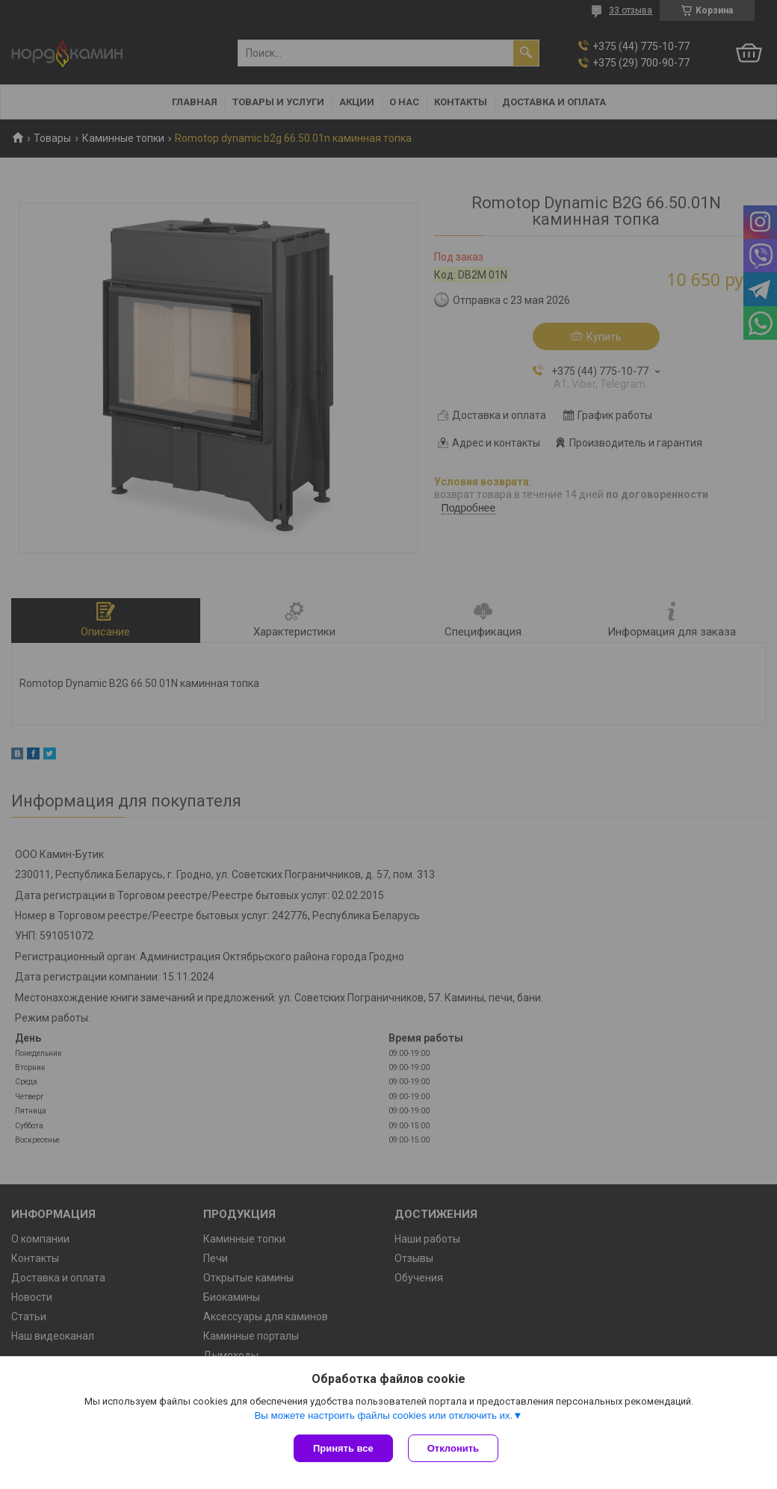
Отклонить (453, 1448)
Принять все (343, 1448)
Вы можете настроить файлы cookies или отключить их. (383, 1415)
